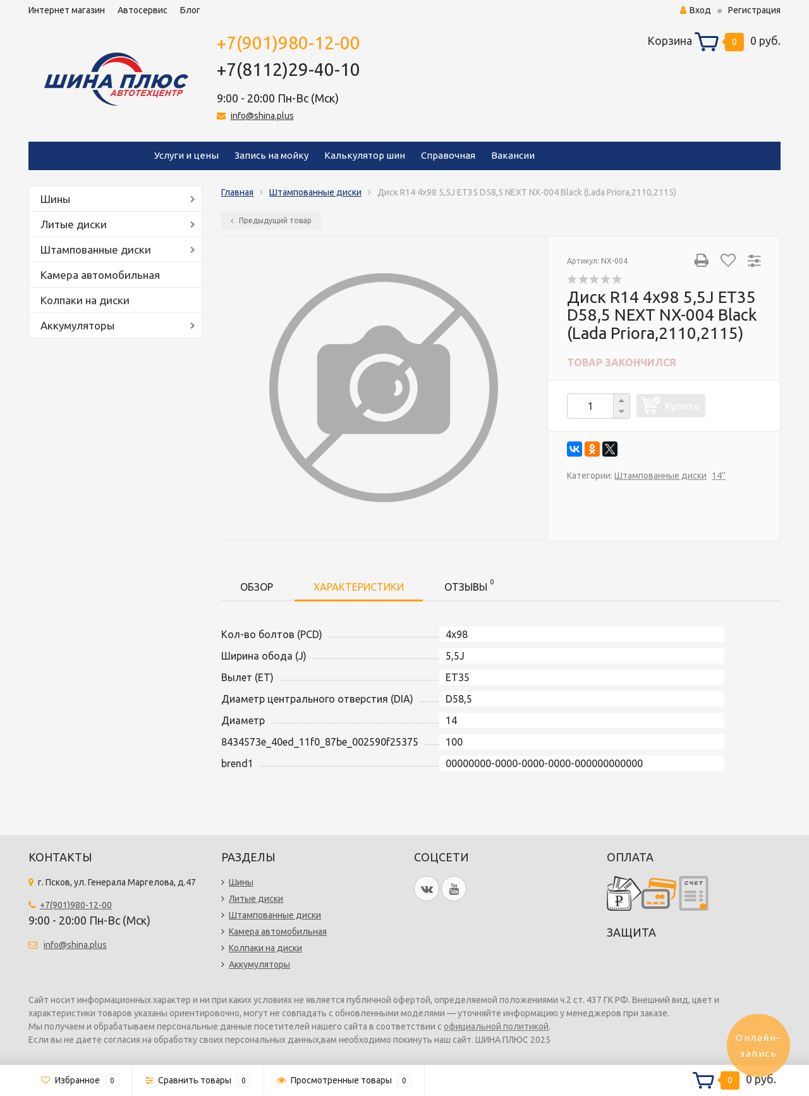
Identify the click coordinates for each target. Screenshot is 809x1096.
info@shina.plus (262, 116)
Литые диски (73, 224)
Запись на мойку (271, 155)
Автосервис (142, 10)
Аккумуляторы (77, 325)
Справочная (448, 155)
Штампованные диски (95, 249)
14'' (719, 476)
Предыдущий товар (271, 220)
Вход (695, 10)
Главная (237, 192)
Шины (55, 199)
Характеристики (358, 587)
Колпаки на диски (85, 300)
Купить (682, 406)
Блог (190, 10)
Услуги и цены (186, 155)
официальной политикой (496, 1026)
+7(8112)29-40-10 (288, 69)
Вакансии (513, 155)
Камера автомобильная (100, 275)
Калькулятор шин (364, 155)
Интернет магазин (66, 10)
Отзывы (469, 585)
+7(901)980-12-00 (288, 42)
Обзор (256, 587)
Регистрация (754, 10)
